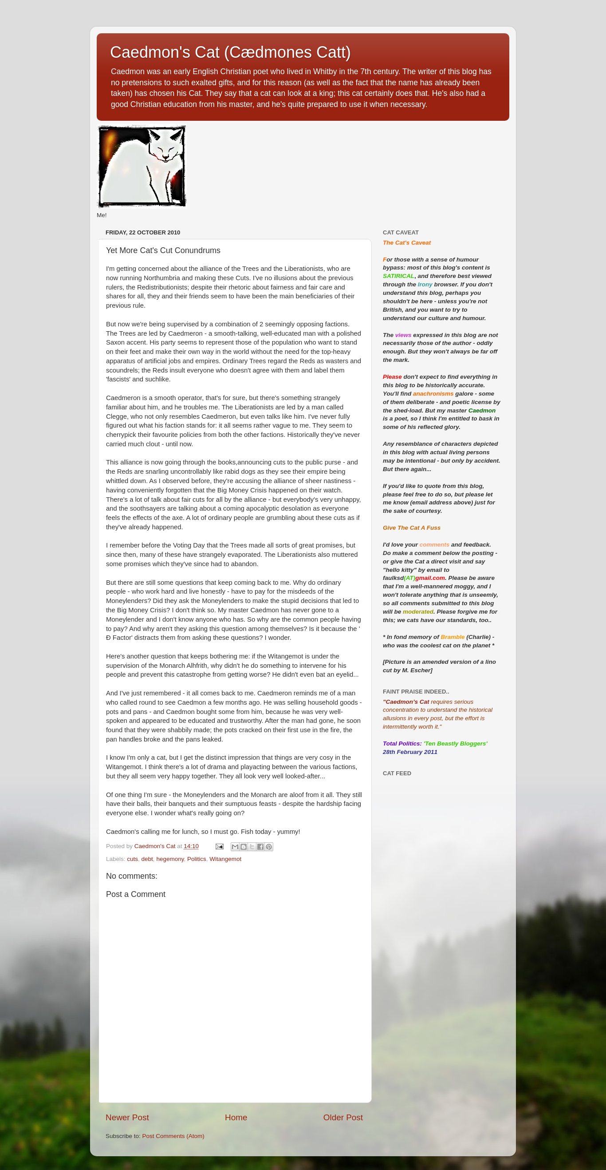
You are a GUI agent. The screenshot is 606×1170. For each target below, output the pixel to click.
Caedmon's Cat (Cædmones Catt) (230, 52)
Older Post (343, 1117)
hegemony (170, 859)
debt (147, 859)
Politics (196, 859)
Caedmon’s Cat (407, 701)
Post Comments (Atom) (173, 1136)
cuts (132, 859)
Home (236, 1117)
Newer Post (127, 1117)
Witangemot (225, 859)
